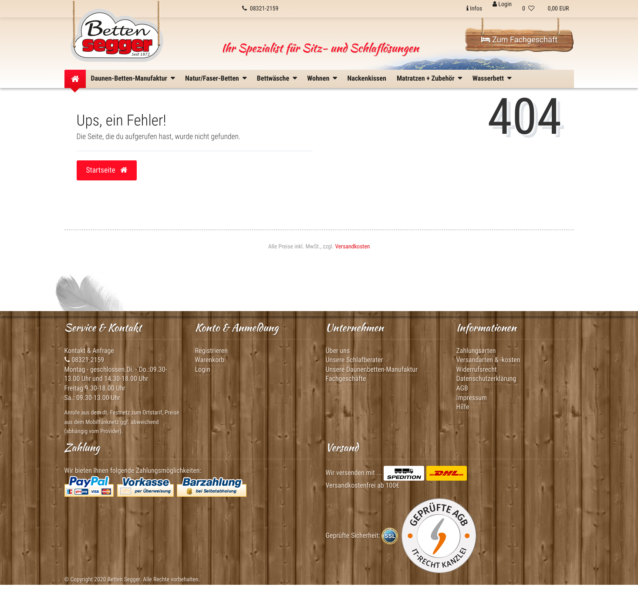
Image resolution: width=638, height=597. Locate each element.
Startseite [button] (106, 170)
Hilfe (462, 407)
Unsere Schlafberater (354, 360)
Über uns (338, 350)
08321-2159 (84, 360)
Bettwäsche (273, 78)
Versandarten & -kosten (488, 360)
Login (202, 369)
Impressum (471, 397)
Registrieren (211, 350)
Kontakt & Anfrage (89, 350)
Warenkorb (210, 360)
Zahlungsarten (476, 350)
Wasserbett (488, 78)
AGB (462, 388)
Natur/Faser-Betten (212, 78)
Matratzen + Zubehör (426, 78)
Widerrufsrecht (476, 369)
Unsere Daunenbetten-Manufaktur (372, 369)
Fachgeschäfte (346, 378)
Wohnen (318, 78)
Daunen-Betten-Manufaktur (129, 78)
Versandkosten (352, 246)
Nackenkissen (366, 78)
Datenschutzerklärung (486, 378)
